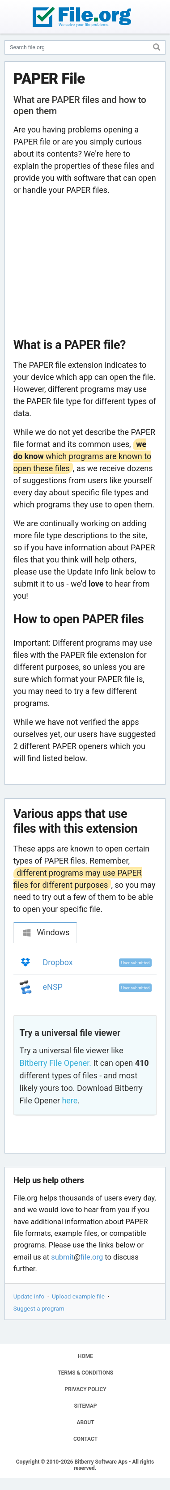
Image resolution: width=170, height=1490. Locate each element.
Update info (28, 1296)
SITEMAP (85, 1406)
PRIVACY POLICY (85, 1389)
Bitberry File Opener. (55, 1063)
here (69, 1100)
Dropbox (58, 962)
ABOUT (85, 1422)
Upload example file (78, 1296)
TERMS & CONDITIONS (85, 1373)
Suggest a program (38, 1308)
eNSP (53, 987)
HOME (85, 1356)
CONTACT (85, 1439)
